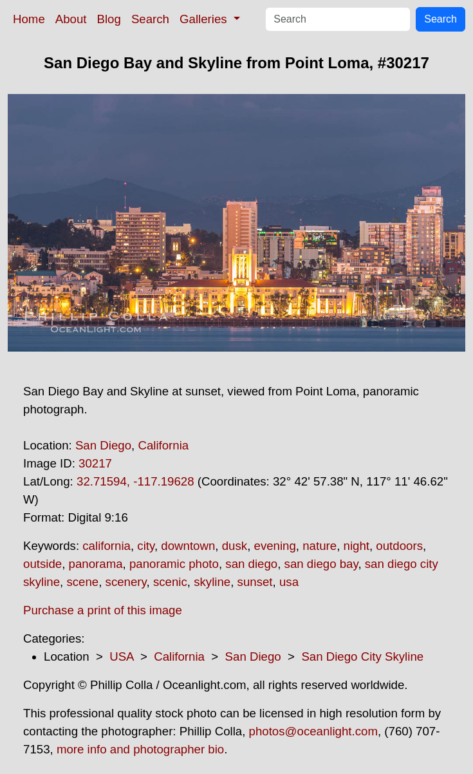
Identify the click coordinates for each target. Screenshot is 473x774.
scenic (170, 582)
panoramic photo (174, 564)
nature (319, 545)
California (163, 445)
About (71, 19)
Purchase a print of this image (102, 610)
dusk (234, 545)
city (145, 545)
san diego (251, 564)
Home (29, 19)
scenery (126, 582)
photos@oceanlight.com (313, 731)
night (356, 545)
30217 (95, 463)
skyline (212, 582)
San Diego (103, 445)
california (106, 545)
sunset (255, 582)
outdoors (399, 545)
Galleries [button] (205, 19)
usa (289, 582)
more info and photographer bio (140, 749)
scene (82, 582)
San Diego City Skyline (362, 656)
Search (150, 19)
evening (275, 545)
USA (121, 656)
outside (42, 564)
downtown (188, 545)
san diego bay (321, 564)
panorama (96, 564)
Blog (109, 19)
